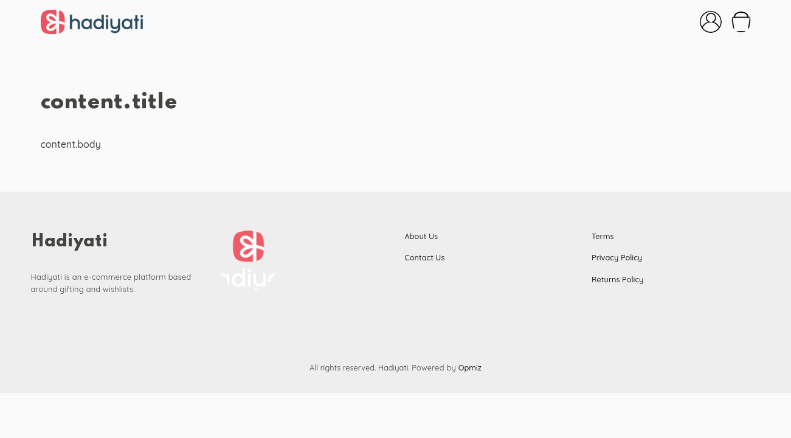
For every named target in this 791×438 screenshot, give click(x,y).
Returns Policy (617, 279)
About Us (421, 236)
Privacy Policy (617, 257)
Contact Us (425, 257)
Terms (603, 236)
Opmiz (470, 367)
